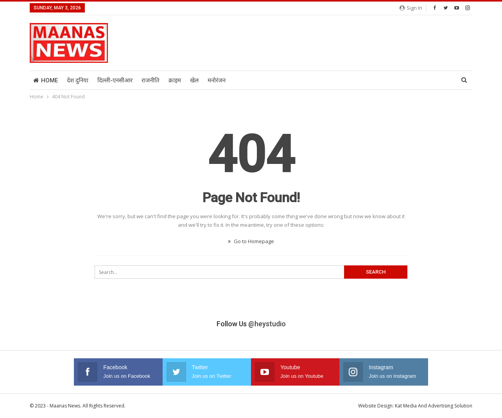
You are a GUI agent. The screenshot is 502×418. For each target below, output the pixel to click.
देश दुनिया (77, 80)
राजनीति (151, 80)
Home (45, 80)
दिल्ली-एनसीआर (115, 80)
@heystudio (267, 324)
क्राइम (175, 80)
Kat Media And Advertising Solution (433, 405)
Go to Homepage (251, 241)
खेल (194, 80)
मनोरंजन (217, 80)
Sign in (411, 7)
